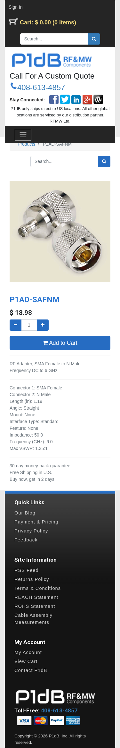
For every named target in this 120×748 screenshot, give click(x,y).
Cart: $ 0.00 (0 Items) (48, 22)
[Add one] (43, 325)
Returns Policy (31, 579)
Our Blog (25, 512)
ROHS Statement (34, 606)
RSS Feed (26, 570)
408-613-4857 (41, 87)
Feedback (25, 539)
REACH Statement (36, 597)
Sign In (16, 7)
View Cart (25, 661)
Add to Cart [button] (60, 343)
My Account (28, 652)
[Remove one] (15, 325)
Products (26, 144)
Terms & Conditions (37, 588)
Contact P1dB (30, 670)
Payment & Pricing (36, 521)
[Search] (94, 39)
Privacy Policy (31, 530)
